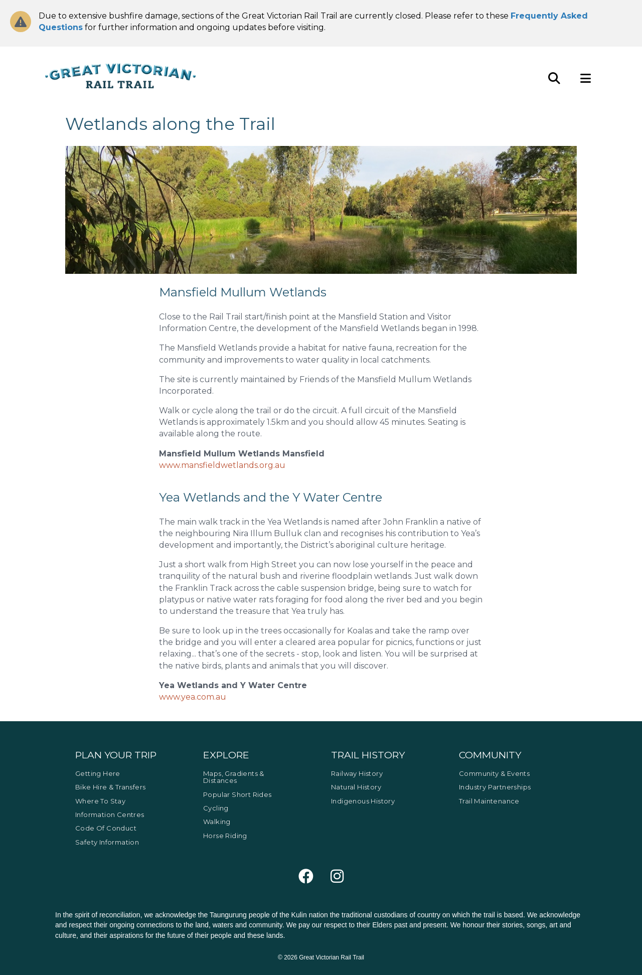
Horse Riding (225, 836)
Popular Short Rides (237, 794)
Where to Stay (100, 801)
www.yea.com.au (192, 697)
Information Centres (109, 814)
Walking (217, 822)
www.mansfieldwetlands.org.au (222, 465)
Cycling (216, 808)
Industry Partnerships (495, 787)
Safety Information (107, 842)
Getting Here (97, 773)
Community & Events (494, 773)
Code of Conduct (105, 828)
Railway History (357, 773)
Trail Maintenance (489, 801)
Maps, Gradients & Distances (233, 776)
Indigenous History (363, 801)
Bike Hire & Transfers (110, 787)
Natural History (356, 787)
